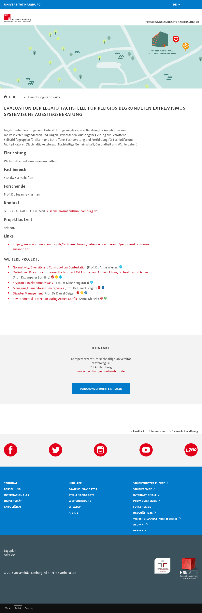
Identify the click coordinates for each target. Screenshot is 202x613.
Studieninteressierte (149, 483)
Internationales (16, 495)
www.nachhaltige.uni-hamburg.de (101, 371)
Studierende (142, 489)
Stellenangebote (81, 495)
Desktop (29, 608)
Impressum (158, 431)
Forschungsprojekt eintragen (101, 389)
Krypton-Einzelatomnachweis (33, 283)
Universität (13, 500)
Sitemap (75, 506)
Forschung (12, 489)
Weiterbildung (80, 500)
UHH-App (75, 483)
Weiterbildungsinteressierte (155, 518)
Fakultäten (12, 506)
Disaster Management (28, 293)
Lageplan (10, 551)
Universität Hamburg (9, 4)
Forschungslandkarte (44, 97)
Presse (138, 530)
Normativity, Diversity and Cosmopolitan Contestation (49, 267)
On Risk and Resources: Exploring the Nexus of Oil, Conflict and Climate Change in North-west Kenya (80, 272)
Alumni (139, 524)
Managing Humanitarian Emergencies (38, 288)
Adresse (9, 555)
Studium (10, 483)
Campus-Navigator (83, 489)
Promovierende (145, 500)
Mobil (8, 608)
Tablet (18, 608)
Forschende (142, 506)
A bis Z (74, 512)
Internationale (145, 495)
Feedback (138, 431)
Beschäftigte (143, 512)
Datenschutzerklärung (185, 431)
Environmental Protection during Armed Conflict (46, 299)
